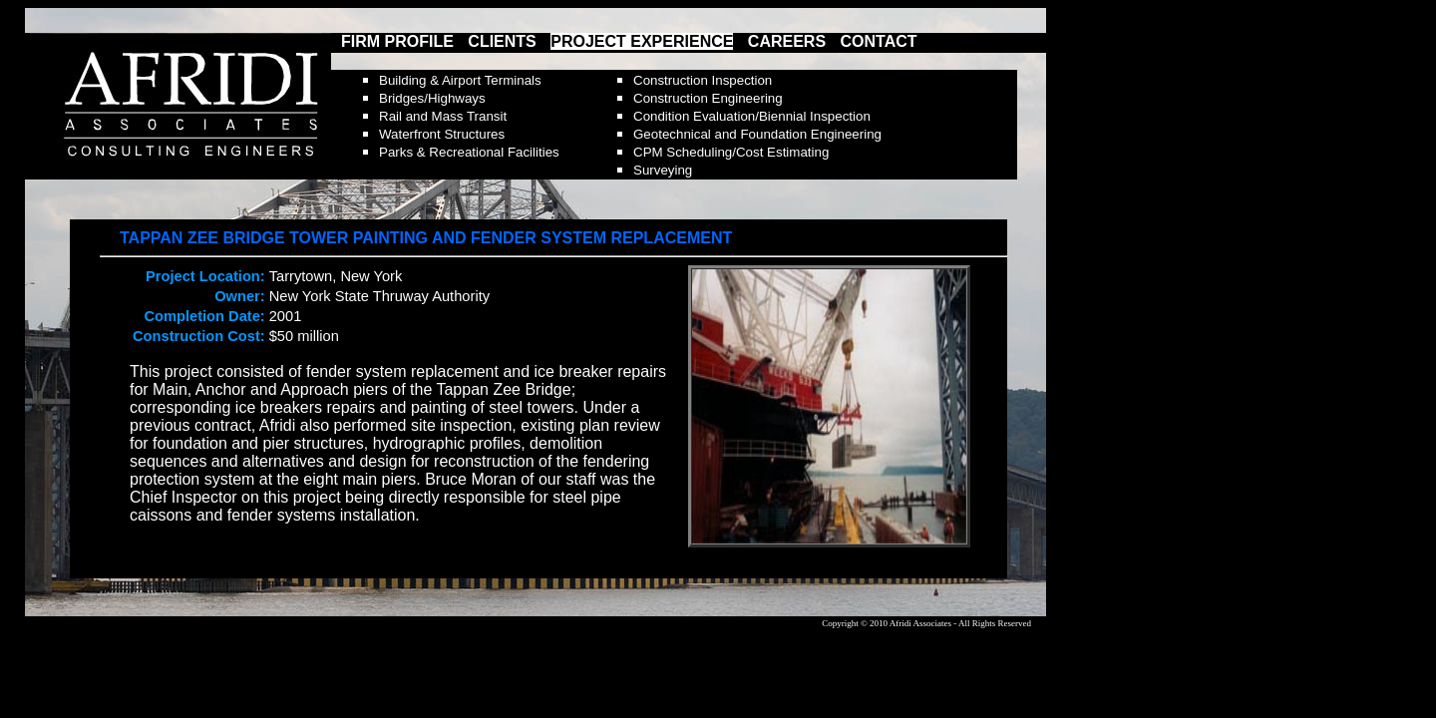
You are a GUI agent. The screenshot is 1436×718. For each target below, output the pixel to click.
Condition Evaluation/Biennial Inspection (752, 116)
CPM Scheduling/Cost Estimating (731, 152)
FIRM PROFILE (397, 41)
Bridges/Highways (432, 98)
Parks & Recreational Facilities (469, 152)
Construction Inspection (702, 80)
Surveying (662, 170)
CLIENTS (502, 41)
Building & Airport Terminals (460, 80)
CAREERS (787, 41)
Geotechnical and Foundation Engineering (757, 134)
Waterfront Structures (442, 134)
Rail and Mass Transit (443, 116)
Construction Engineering (708, 98)
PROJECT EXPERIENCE (641, 41)
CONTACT (879, 41)
